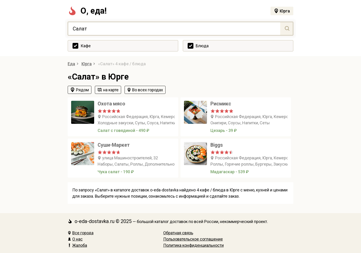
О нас (75, 239)
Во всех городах (147, 89)
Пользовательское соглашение (193, 239)
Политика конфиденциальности (193, 245)
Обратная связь (178, 232)
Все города (80, 232)
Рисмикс (220, 104)
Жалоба (77, 245)
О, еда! (87, 11)
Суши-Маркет (114, 145)
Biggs (216, 145)
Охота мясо (111, 104)
